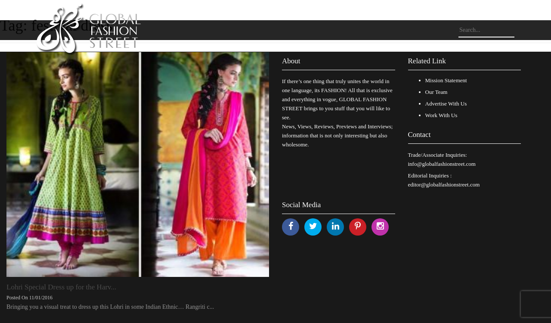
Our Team (436, 92)
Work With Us (441, 115)
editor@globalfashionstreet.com (444, 184)
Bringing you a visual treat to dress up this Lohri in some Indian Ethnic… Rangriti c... (110, 307)
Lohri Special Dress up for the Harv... (61, 287)
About (291, 61)
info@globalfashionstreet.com (442, 164)
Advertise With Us (446, 103)
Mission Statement (446, 80)
